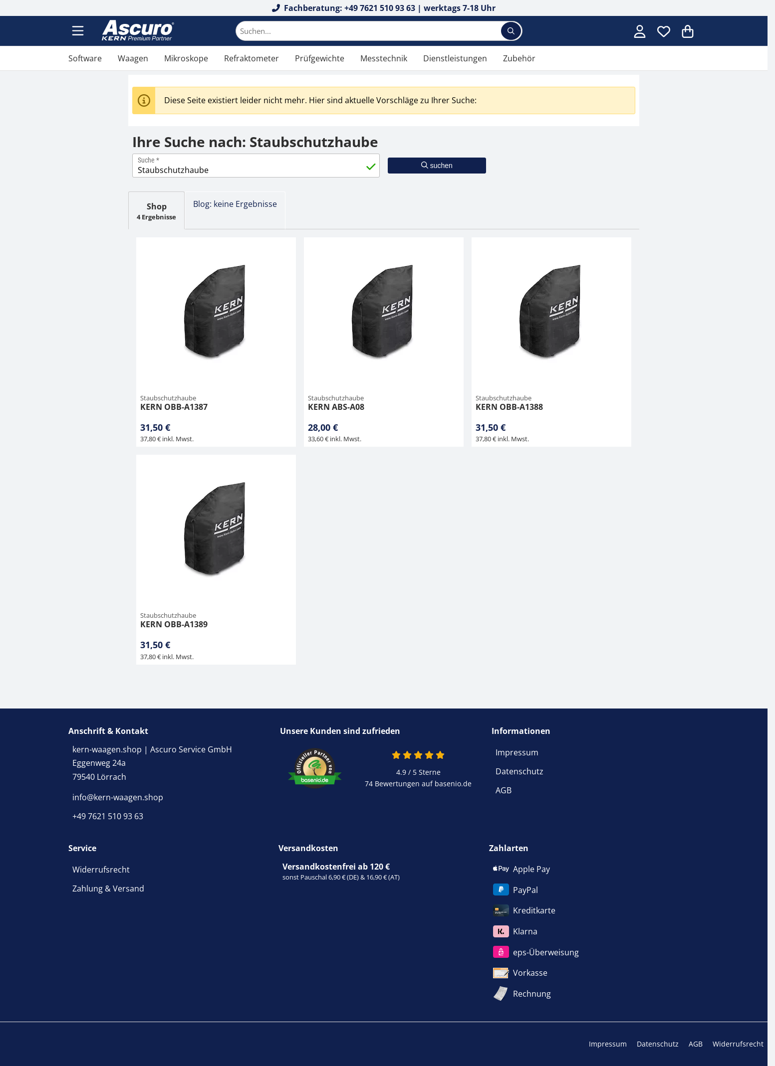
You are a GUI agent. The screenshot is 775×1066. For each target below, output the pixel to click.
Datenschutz (519, 771)
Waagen (133, 58)
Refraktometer (251, 58)
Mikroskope (186, 58)
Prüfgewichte (319, 58)
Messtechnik (383, 58)
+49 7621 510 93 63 (107, 816)
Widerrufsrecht (101, 869)
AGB (504, 790)
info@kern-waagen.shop (117, 797)
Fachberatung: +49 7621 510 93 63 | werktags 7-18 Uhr (384, 7)
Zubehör (519, 58)
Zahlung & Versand (108, 888)
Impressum (517, 752)
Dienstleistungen (455, 58)
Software (85, 58)
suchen (437, 166)
